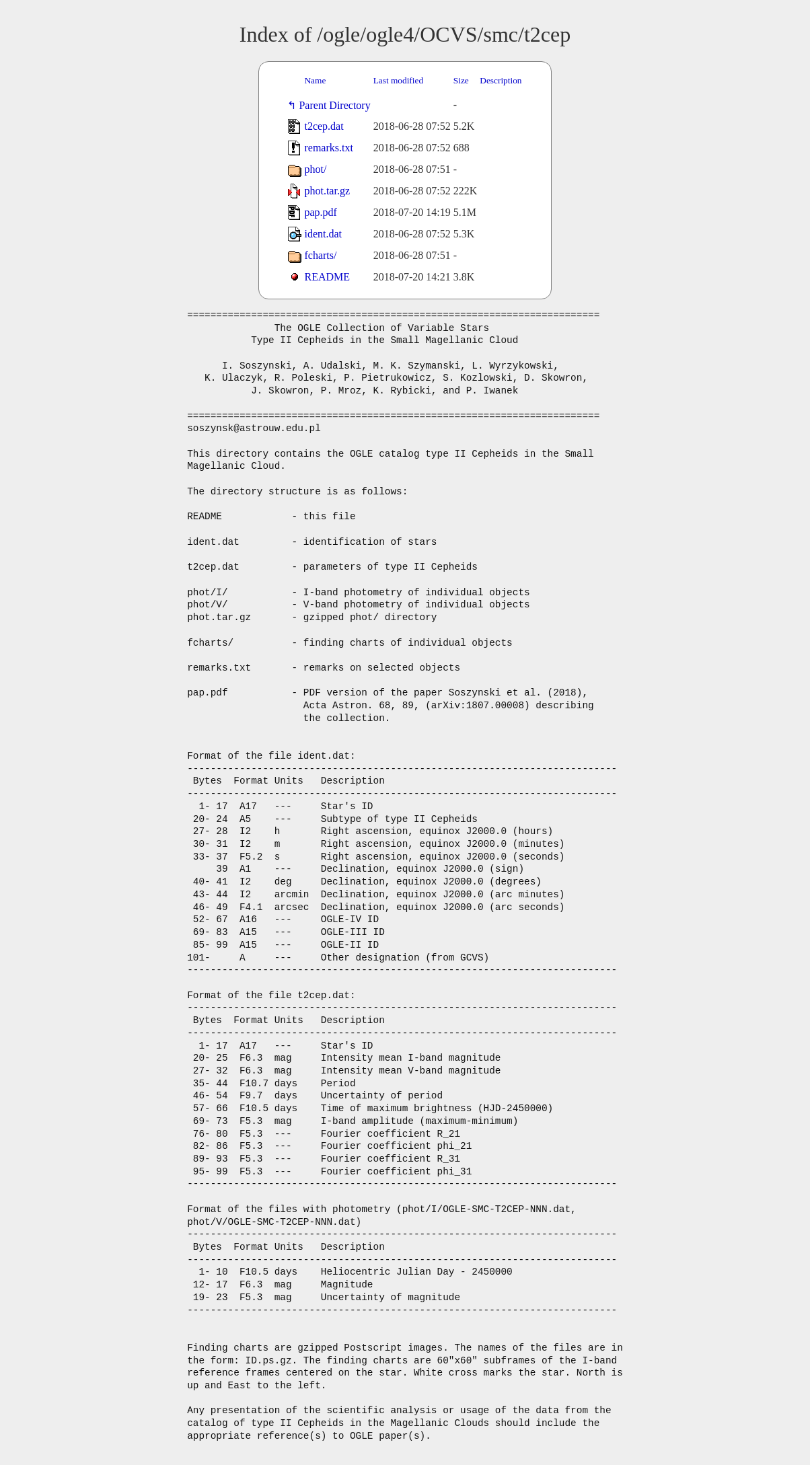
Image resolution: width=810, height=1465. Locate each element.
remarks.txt (328, 147)
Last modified (398, 80)
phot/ (315, 169)
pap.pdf (320, 212)
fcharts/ (320, 255)
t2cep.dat (323, 126)
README (327, 277)
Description (500, 80)
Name (315, 80)
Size (461, 80)
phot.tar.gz (327, 190)
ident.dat (323, 233)
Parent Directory (337, 105)
